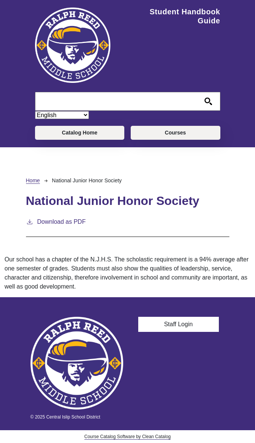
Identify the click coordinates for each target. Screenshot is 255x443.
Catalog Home (79, 133)
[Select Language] (62, 115)
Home (33, 180)
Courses (175, 133)
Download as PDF (56, 221)
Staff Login (178, 324)
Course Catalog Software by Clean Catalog (127, 436)
